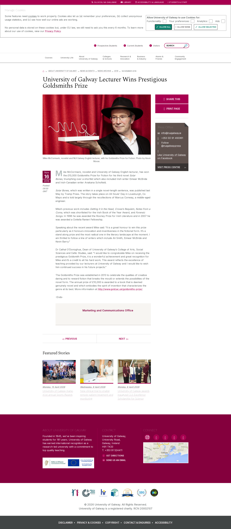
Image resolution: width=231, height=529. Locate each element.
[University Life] (67, 57)
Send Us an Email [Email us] (116, 460)
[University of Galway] (64, 45)
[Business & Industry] (144, 57)
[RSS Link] (183, 437)
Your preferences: (179, 21)
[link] (75, 492)
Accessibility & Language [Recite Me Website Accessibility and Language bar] (149, 2)
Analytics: (202, 21)
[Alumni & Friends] (163, 57)
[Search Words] (176, 45)
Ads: (217, 21)
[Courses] (50, 57)
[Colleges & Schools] (109, 57)
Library (127, 2)
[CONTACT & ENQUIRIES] (139, 522)
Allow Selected (207, 27)
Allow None (183, 27)
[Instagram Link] (147, 437)
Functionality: (154, 21)
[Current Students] (133, 46)
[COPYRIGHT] (114, 522)
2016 (116, 71)
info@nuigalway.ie (171, 133)
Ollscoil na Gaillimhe (105, 2)
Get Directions (115, 455)
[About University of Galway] (88, 57)
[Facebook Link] (156, 437)
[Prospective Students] (105, 46)
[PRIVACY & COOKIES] (90, 522)
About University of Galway (62, 71)
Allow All (165, 27)
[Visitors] (155, 46)
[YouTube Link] (165, 437)
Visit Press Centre (168, 167)
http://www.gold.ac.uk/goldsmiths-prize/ (120, 289)
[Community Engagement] (180, 57)
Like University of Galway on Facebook (171, 156)
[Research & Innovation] (126, 57)
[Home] (43, 71)
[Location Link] (165, 461)
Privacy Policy (53, 31)
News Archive (104, 71)
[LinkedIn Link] (174, 437)
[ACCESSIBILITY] (164, 522)
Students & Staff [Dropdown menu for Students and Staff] (178, 2)
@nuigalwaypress (171, 145)
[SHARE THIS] (171, 99)
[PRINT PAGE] (171, 108)
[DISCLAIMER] (67, 522)
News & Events (87, 71)
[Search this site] (185, 46)
